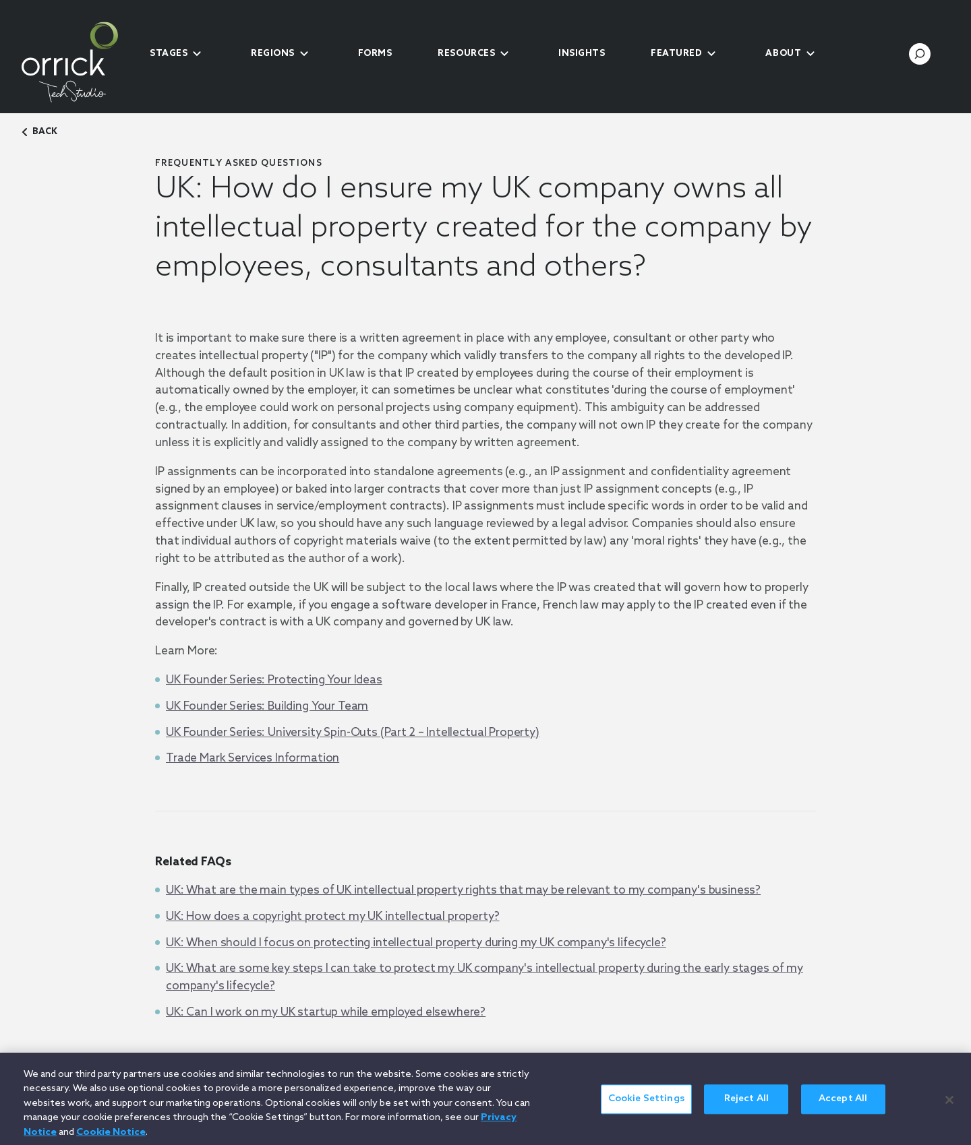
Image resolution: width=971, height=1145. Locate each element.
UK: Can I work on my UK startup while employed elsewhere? (326, 1012)
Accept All (843, 1105)
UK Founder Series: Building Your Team (267, 707)
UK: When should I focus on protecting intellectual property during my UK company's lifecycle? (416, 943)
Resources (466, 54)
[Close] (949, 1105)
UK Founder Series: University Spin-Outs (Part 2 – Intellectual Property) (352, 733)
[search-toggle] (920, 54)
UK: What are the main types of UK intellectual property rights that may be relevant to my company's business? (463, 891)
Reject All (746, 1105)
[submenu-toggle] (197, 54)
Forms (375, 54)
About (783, 54)
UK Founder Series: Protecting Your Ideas (274, 680)
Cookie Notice (111, 1138)
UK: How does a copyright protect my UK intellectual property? (333, 917)
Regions (273, 54)
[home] (81, 62)
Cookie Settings (646, 1105)
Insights (581, 54)
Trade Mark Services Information (252, 758)
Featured (676, 54)
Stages (168, 54)
